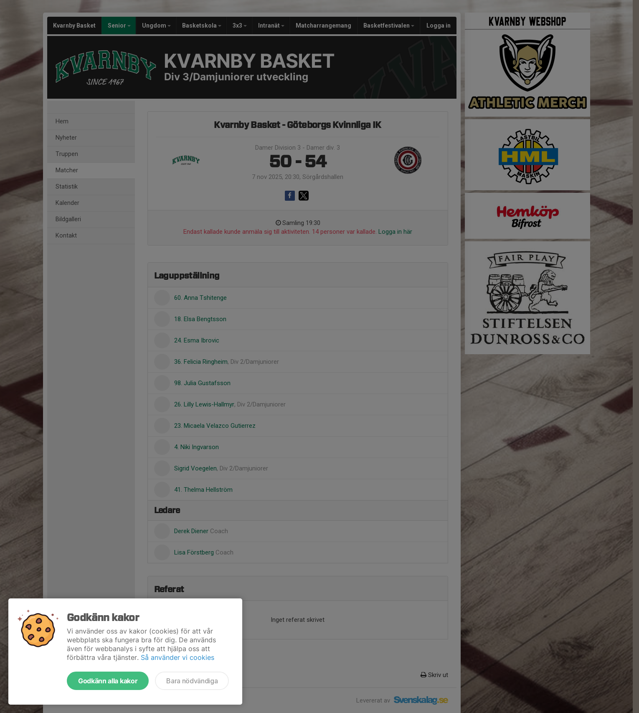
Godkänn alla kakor (107, 681)
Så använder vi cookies (177, 657)
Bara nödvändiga (192, 681)
